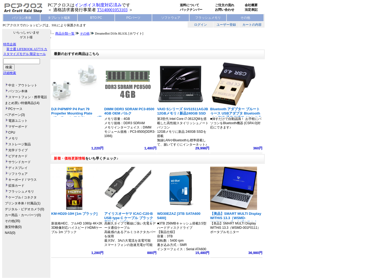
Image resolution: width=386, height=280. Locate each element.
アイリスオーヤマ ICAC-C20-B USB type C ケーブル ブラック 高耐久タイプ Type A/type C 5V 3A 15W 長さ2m (129, 220)
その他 (245, 18)
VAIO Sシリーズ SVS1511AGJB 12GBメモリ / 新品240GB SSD (182, 111)
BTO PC (96, 18)
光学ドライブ (18, 150)
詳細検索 (9, 73)
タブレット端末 (59, 18)
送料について (189, 5)
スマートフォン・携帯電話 (27, 97)
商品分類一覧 (65, 33)
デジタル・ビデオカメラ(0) (24, 209)
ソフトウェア (170, 18)
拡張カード (16, 185)
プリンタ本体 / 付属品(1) (22, 203)
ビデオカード (18, 156)
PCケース (15, 109)
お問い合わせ (224, 10)
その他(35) (12, 221)
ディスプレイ (18, 168)
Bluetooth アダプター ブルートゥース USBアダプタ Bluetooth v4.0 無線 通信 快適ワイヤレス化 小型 (236, 115)
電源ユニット (18, 121)
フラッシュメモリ (208, 18)
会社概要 (251, 5)
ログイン (200, 25)
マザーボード (18, 126)
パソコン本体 (21, 18)
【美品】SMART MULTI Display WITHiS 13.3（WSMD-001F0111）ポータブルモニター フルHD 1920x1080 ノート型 (235, 220)
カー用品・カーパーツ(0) (23, 215)
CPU (11, 132)
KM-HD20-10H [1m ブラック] (74, 214)
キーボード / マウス (22, 180)
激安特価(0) (13, 227)
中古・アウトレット (22, 85)
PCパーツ (133, 18)
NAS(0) (10, 233)
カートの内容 (252, 25)
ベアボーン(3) (15, 115)
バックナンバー (191, 10)
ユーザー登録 (226, 25)
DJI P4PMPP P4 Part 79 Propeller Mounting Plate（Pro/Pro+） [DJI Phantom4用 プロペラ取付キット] (76, 115)
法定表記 (251, 10)
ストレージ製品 (19, 144)
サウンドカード (19, 162)
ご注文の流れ (224, 5)
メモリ (13, 138)
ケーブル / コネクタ (22, 197)
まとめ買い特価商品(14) (22, 103)
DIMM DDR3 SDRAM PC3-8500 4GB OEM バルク (129, 111)
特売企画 (9, 44)
